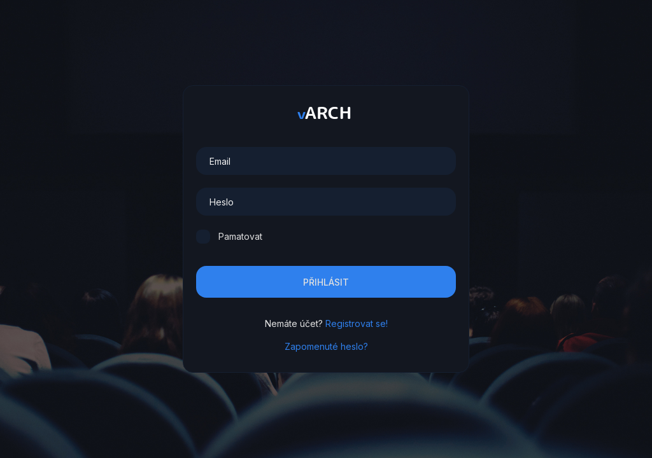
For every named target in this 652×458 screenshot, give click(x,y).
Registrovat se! (356, 323)
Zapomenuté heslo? (326, 346)
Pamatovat (240, 236)
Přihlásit (326, 282)
